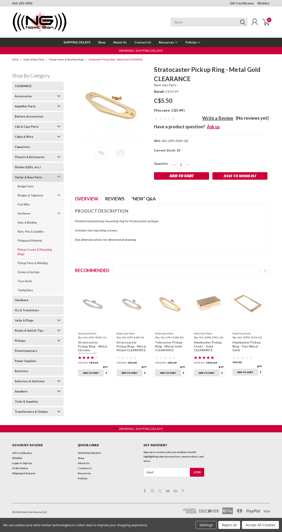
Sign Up (27, 463)
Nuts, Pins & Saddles (31, 231)
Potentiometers (26, 351)
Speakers (21, 391)
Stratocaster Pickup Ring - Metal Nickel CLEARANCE (131, 346)
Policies (193, 42)
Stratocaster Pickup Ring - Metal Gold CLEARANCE (116, 59)
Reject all (229, 525)
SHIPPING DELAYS (76, 42)
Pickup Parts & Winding (33, 263)
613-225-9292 (22, 3)
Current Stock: (167, 150)
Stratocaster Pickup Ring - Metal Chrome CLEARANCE (92, 348)
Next (265, 270)
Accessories (23, 96)
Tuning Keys (25, 290)
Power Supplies (25, 361)
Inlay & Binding (27, 222)
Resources (168, 42)
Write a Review (217, 118)
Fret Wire (24, 204)
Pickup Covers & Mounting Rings (66, 59)
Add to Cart (91, 372)
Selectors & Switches (30, 381)
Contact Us (142, 42)
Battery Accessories (29, 116)
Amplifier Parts (25, 106)
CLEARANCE (23, 86)
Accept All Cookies (260, 525)
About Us (120, 42)
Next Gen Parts (165, 85)
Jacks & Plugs (24, 320)
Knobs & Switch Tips (29, 330)
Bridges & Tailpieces (30, 195)
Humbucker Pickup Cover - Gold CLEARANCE (208, 346)
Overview (86, 198)
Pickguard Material (30, 240)
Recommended (92, 270)
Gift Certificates (242, 3)
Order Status (20, 468)
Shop (101, 42)
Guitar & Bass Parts (33, 59)
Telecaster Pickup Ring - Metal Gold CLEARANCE (168, 346)
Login (15, 463)
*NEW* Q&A (143, 198)
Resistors (21, 371)
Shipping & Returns (23, 473)
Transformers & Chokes (31, 411)
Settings (206, 525)
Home (15, 59)
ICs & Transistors (27, 310)
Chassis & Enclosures (30, 157)
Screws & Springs (28, 272)
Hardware (24, 213)
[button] (141, 50)
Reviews (114, 198)
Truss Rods (25, 281)
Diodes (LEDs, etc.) (28, 167)
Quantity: (161, 163)
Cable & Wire (24, 136)
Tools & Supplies (26, 401)
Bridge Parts (25, 186)
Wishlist (263, 3)
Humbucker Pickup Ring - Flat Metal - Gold (246, 346)
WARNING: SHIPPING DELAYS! (141, 50)
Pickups (20, 340)
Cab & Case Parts (27, 126)
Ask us (213, 126)
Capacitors (22, 147)
